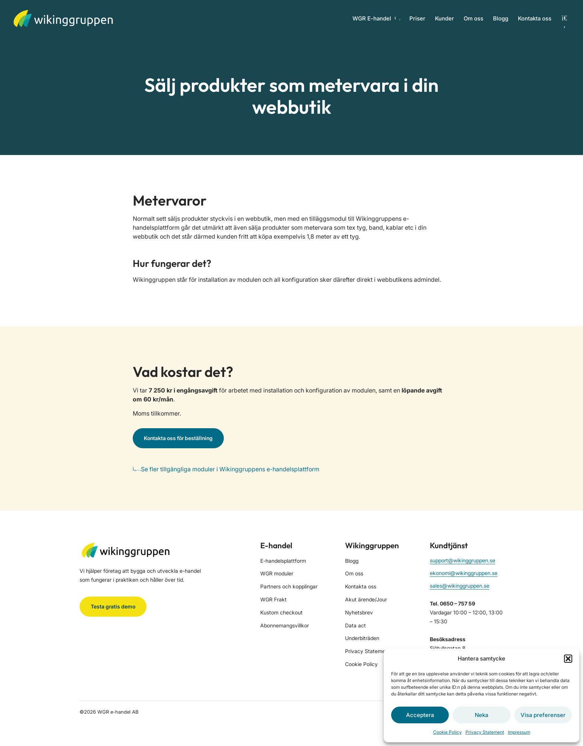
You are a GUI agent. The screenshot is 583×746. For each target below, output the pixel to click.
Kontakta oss (534, 18)
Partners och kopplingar (289, 586)
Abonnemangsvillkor (284, 625)
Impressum (519, 732)
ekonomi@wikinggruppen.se (463, 573)
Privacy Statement (485, 732)
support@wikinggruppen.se (462, 560)
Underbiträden (362, 638)
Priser (417, 18)
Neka (481, 714)
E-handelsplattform (283, 561)
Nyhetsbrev (359, 612)
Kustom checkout (281, 612)
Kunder (444, 18)
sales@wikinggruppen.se (459, 585)
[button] (568, 658)
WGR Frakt (273, 599)
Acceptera (420, 714)
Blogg (500, 18)
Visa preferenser (543, 714)
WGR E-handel (376, 18)
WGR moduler (276, 573)
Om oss (473, 18)
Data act (355, 625)
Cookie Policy (447, 732)
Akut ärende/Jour (366, 599)
